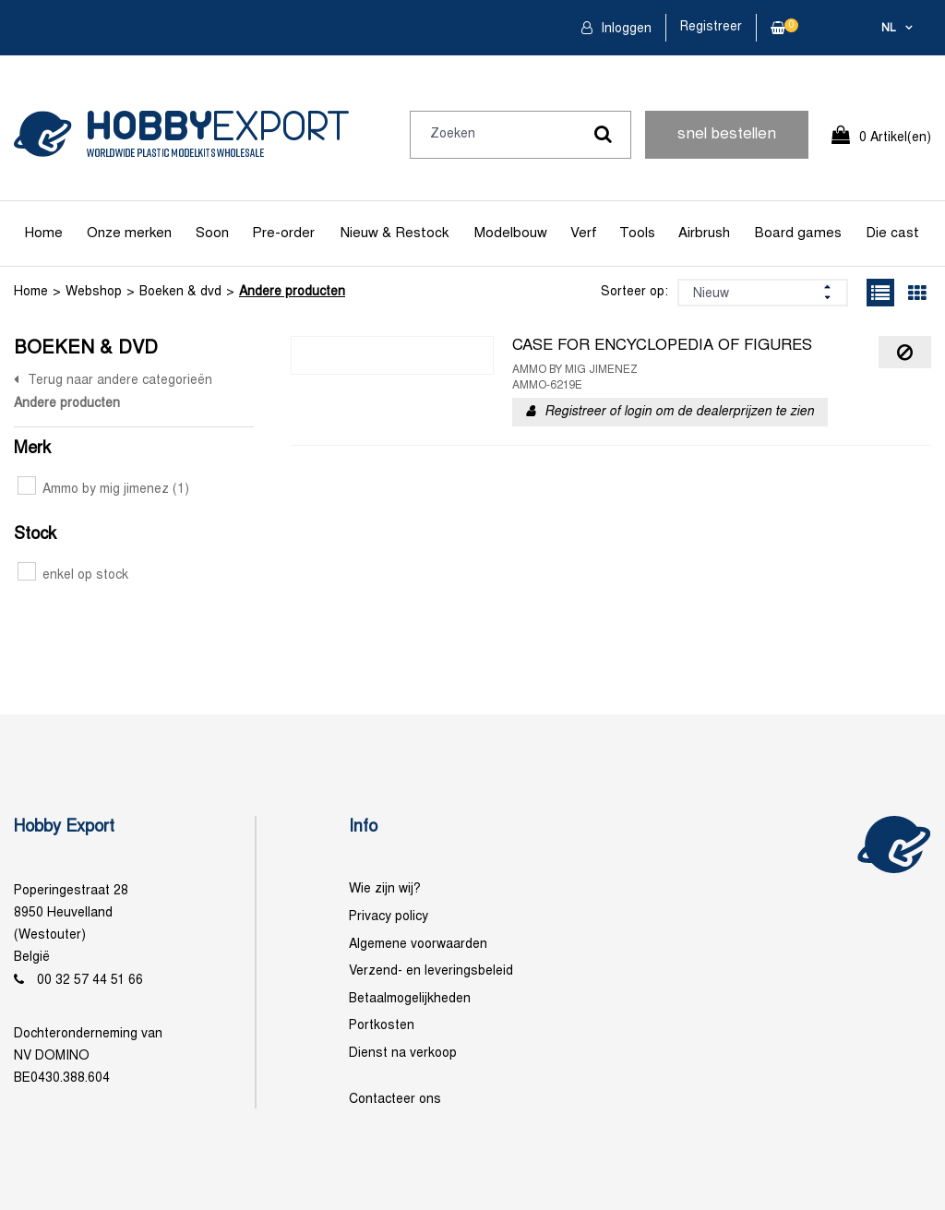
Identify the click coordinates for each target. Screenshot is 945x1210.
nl (888, 28)
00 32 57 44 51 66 (90, 981)
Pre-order (283, 233)
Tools (637, 233)
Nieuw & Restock (395, 233)
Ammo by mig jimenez (103, 490)
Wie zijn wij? (385, 889)
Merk (32, 449)
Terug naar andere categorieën (120, 381)
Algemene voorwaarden (418, 945)
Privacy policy (388, 917)
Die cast (892, 233)
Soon (212, 233)
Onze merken (129, 233)
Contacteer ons (395, 1100)
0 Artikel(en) (895, 138)
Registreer (711, 27)
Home (44, 233)
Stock (35, 535)
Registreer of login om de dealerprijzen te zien (679, 412)
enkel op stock (73, 575)
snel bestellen (726, 134)
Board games (798, 233)
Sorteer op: (634, 292)
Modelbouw (510, 233)
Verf (583, 233)
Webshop (94, 292)
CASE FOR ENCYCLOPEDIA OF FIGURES (662, 346)
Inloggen (624, 29)
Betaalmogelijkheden (410, 999)
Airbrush (704, 233)
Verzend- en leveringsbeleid (431, 971)
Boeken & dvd (180, 292)
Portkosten (381, 1026)
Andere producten (292, 292)
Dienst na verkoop (403, 1054)
